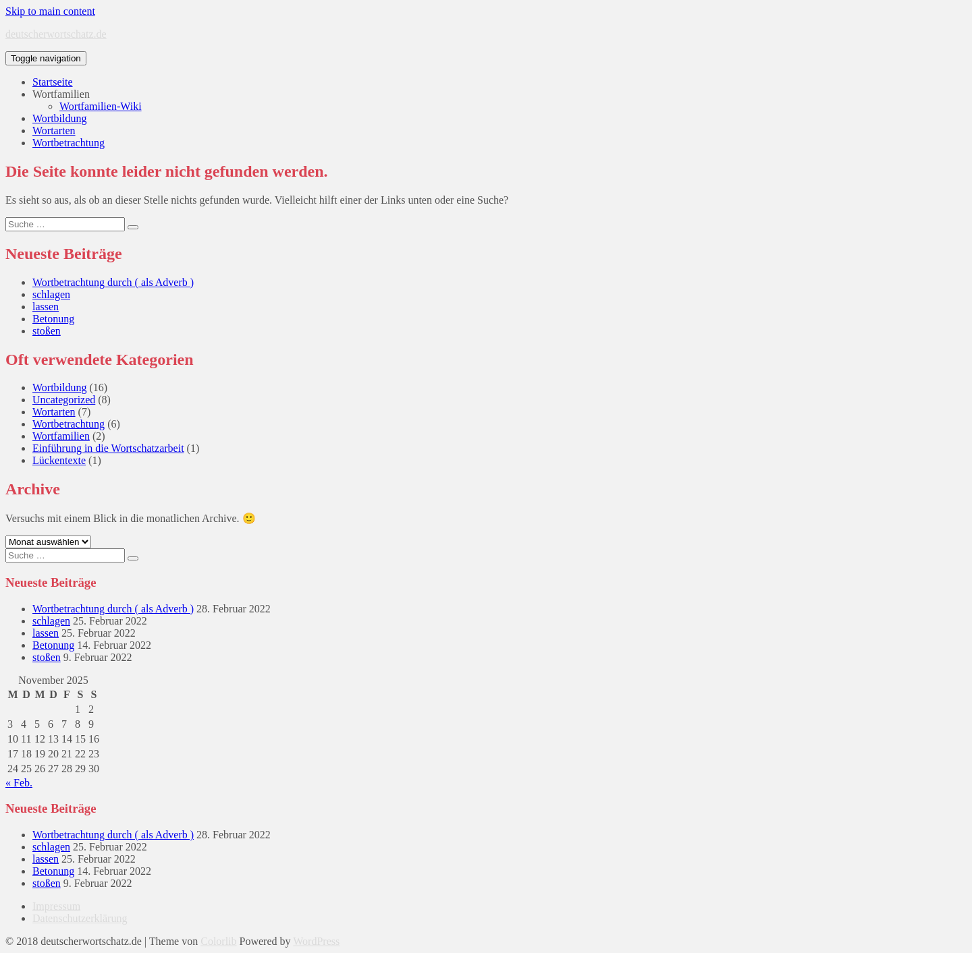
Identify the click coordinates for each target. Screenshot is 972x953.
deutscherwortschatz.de (56, 34)
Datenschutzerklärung (79, 918)
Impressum (56, 906)
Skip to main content (50, 11)
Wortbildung (59, 118)
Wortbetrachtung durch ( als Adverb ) (113, 282)
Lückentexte (59, 460)
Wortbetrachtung (68, 142)
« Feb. (18, 782)
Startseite (52, 82)
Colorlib (218, 941)
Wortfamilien (61, 94)
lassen (45, 306)
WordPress (316, 941)
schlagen (51, 294)
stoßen (46, 331)
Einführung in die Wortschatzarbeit (108, 448)
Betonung (53, 318)
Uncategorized (63, 399)
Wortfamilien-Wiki (100, 106)
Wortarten (54, 130)
